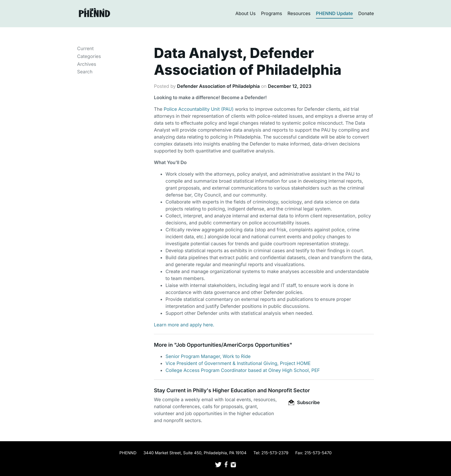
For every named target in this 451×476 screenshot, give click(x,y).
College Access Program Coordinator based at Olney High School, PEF (243, 370)
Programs (271, 13)
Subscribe (304, 402)
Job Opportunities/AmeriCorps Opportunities (232, 345)
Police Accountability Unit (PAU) (199, 109)
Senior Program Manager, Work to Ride (208, 356)
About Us (245, 13)
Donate (366, 13)
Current (85, 48)
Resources (299, 13)
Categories (89, 56)
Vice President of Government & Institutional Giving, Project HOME (238, 363)
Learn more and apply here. (184, 325)
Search (84, 72)
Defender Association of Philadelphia (218, 86)
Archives (86, 64)
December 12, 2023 (289, 86)
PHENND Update (334, 13)
